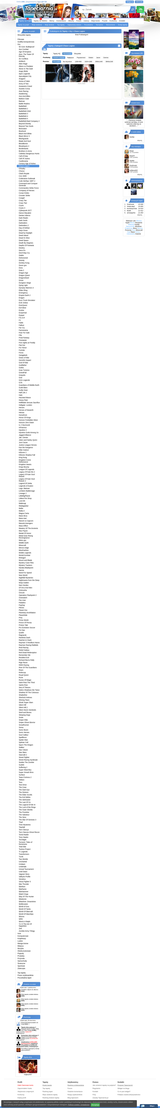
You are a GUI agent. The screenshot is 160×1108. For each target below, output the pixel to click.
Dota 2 (21, 270)
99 (80, 19)
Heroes (21, 408)
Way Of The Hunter (26, 897)
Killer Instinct (24, 450)
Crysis (21, 205)
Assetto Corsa (24, 89)
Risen (21, 670)
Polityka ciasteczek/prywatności (129, 1095)
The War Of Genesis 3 (27, 820)
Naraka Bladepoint (26, 568)
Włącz (152, 1106)
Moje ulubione (37, 25)
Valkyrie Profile (24, 877)
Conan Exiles (24, 193)
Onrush (22, 593)
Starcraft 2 (23, 755)
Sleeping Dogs (24, 715)
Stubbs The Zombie (26, 762)
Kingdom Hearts (25, 464)
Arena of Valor (24, 81)
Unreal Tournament (26, 869)
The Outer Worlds (26, 810)
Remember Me (24, 655)
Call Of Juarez (24, 159)
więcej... (140, 140)
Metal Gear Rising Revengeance (26, 537)
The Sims (22, 817)
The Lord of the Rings (27, 807)
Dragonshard (24, 278)
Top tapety (61, 25)
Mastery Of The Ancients (28, 528)
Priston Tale (23, 625)
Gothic (21, 368)
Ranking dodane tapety (50, 1098)
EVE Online (23, 303)
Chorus (21, 171)
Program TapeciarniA (125, 1085)
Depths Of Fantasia (26, 245)
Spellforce (23, 737)
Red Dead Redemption (28, 653)
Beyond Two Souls (26, 126)
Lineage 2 (23, 493)
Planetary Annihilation (27, 613)
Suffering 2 (23, 767)
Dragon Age (23, 273)
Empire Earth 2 (24, 295)
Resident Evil (24, 658)
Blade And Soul (25, 141)
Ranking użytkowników (76, 1085)
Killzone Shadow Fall (27, 455)
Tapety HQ (56, 54)
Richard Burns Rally (26, 660)
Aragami (22, 79)
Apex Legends (24, 74)
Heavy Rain (23, 400)
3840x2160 (109, 61)
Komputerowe (23, 936)
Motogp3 (22, 558)
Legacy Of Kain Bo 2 (27, 472)
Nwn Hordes (23, 585)
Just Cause (23, 442)
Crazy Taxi (23, 203)
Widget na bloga (123, 1088)
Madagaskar (23, 506)
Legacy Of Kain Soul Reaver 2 (27, 480)
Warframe (22, 889)
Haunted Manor (25, 398)
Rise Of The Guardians (28, 668)
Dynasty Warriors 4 (26, 288)
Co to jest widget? (124, 1091)
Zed (20, 928)
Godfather (23, 365)
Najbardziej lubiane (74, 25)
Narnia (21, 570)
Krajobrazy (22, 938)
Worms (21, 917)
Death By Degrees (26, 243)
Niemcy (140, 228)
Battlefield (22, 106)
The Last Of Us (25, 802)
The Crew (22, 787)
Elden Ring (23, 290)
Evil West (22, 308)
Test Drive (23, 785)
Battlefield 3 (23, 114)
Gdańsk (138, 234)
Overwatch (23, 598)
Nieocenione (110, 25)
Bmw (135, 228)
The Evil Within (24, 797)
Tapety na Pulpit (25, 21)
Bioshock (22, 131)
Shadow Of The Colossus (29, 692)
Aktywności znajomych (26, 1091)
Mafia (21, 508)
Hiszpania (138, 223)
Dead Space (23, 240)
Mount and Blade (25, 560)
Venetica (22, 879)
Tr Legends (23, 852)
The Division (23, 792)
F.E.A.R (22, 318)
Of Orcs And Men (25, 588)
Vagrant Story (24, 874)
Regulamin (96, 1088)
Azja (128, 232)
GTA (20, 383)
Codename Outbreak (27, 179)
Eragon (21, 298)
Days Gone (23, 230)
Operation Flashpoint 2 (28, 595)
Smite (21, 717)
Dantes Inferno (24, 215)
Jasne (98, 58)
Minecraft (22, 545)
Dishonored (23, 258)
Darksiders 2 (24, 225)
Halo (20, 395)
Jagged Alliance (25, 435)
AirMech (22, 61)
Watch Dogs (23, 894)
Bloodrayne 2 (24, 146)
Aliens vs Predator (26, 66)
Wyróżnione (67, 54)
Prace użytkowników (26, 975)
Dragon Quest (24, 275)
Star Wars (23, 752)
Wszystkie (77, 54)
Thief (21, 822)
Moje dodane (49, 25)
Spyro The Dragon (26, 745)
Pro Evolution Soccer (27, 628)
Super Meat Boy (25, 770)
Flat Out (22, 345)
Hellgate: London (25, 405)
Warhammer (23, 892)
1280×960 (78, 61)
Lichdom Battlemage (27, 491)
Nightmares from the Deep (29, 580)
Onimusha (23, 590)
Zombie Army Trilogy (27, 931)
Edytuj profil (22, 1098)
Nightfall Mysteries (26, 578)
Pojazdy (21, 953)
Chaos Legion (24, 166)
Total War (22, 847)
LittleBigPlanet (24, 496)
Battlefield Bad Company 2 (29, 121)
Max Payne (23, 531)
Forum (78, 21)
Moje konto (95, 21)
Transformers (24, 854)
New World (23, 575)
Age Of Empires (25, 52)
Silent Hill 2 (23, 707)
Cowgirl (22, 198)
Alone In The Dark (26, 69)
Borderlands (23, 149)
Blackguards (23, 139)
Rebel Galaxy (24, 650)
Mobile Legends (25, 553)
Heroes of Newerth (26, 410)
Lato (134, 221)
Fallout (21, 325)
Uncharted (23, 862)
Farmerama (23, 330)
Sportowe (21, 966)
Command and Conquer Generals (28, 184)
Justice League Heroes (28, 445)
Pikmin (21, 608)
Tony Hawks (23, 837)
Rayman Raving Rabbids (28, 645)
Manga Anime (23, 943)
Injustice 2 (23, 430)
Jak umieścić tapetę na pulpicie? (104, 1085)
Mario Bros (23, 516)
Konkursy (113, 21)
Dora (21, 268)
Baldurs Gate (24, 99)
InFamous (23, 428)
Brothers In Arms (25, 151)
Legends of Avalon (26, 486)
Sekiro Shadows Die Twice (29, 690)
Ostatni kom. (135, 103)
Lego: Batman (24, 488)
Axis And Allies (24, 96)
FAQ (94, 1095)
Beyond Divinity (25, 124)
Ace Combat (23, 49)
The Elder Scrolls (25, 795)
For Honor (23, 348)
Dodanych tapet (136, 201)
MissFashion (24, 550)
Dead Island (23, 235)
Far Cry (22, 328)
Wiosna (139, 221)
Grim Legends (24, 380)
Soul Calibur (23, 735)
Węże (133, 232)
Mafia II (22, 511)
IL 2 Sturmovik (24, 425)
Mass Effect (23, 526)
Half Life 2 (23, 393)
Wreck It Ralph (24, 922)
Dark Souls (23, 220)
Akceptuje (95, 1105)
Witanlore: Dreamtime (27, 902)
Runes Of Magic (25, 680)
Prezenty (128, 230)
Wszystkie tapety (24, 35)
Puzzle (104, 21)
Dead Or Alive (24, 238)
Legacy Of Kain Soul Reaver (27, 475)
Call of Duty (23, 156)
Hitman (21, 413)
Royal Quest (23, 675)
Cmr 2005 (22, 176)
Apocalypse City (25, 76)
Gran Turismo (24, 370)
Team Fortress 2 (25, 777)
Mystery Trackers (25, 565)
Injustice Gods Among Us (28, 432)
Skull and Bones (25, 712)
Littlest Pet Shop (25, 498)
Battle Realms (24, 104)
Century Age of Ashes (27, 164)
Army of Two (24, 84)
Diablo (21, 255)
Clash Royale (24, 174)
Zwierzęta (21, 968)
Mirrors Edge (24, 548)
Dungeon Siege (25, 283)
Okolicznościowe (24, 951)
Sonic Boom (23, 730)
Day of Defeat (24, 228)
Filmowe (21, 39)
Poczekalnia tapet (25, 978)
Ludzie (20, 941)
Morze (132, 223)
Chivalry (22, 169)
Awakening (23, 94)
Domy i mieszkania (133, 233)
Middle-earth (24, 543)
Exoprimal (23, 313)
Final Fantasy (24, 338)
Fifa (20, 335)
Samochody (22, 961)
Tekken (21, 780)
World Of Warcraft (26, 912)
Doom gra (22, 265)
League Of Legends (26, 469)
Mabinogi (22, 503)
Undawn (22, 864)
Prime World (23, 620)
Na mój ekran (67, 61)
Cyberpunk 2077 (25, 210)
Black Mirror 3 (24, 136)
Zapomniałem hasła (25, 1088)
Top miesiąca (136, 146)
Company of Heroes (26, 190)
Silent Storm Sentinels (27, 710)
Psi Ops (22, 630)
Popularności (81, 58)
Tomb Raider (24, 835)
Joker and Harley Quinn (28, 440)
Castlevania (23, 161)
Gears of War (24, 358)
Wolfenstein (23, 904)
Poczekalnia (88, 25)
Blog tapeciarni (73, 1098)
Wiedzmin (22, 899)
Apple (127, 223)
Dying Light (23, 285)
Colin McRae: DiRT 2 (27, 181)
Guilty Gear (23, 390)
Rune (21, 677)
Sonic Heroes (24, 732)
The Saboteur (24, 815)
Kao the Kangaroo (26, 447)
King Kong (23, 457)
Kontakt (95, 1091)
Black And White (25, 134)
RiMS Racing (24, 665)
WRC (21, 919)
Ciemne (105, 58)
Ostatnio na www (30, 984)
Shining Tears (24, 700)
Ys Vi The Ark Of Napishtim (25, 925)
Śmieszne (21, 963)
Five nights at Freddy (27, 343)
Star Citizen (23, 750)
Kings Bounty (24, 467)
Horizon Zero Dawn (26, 423)
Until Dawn (23, 872)
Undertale (22, 867)
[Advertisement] (81, 91)
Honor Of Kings (25, 418)
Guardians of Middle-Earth (29, 385)
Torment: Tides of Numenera (25, 843)
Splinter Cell (23, 742)
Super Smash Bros (26, 772)
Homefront (23, 415)
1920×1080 (88, 61)
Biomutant (23, 129)
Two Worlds (23, 859)
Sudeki (21, 765)
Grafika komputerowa (26, 42)
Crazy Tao (23, 200)
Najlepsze (70, 58)
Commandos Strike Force (29, 188)
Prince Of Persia (25, 623)
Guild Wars (23, 388)
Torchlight (22, 840)
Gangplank (23, 355)
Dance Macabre (25, 213)
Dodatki (122, 21)
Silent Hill (22, 705)
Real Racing (23, 648)
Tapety (65, 31)
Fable (21, 323)
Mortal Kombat (24, 555)
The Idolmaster (24, 800)
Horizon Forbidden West (28, 420)
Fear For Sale (24, 333)
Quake (21, 633)
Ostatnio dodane (58, 58)
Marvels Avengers (26, 523)
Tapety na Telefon (40, 21)
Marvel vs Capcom (26, 521)
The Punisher (24, 812)
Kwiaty (137, 224)
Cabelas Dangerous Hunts (29, 154)
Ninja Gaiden (24, 583)
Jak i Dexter (23, 437)
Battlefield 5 (23, 119)
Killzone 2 (22, 452)
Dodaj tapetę (122, 25)
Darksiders (23, 223)
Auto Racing (23, 91)
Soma (21, 727)
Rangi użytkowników (75, 1095)
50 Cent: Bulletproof (26, 47)
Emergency (23, 293)
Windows (138, 226)
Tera (20, 782)
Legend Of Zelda (25, 483)
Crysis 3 (22, 208)
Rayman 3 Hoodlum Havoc (29, 643)
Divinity (21, 260)
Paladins (22, 603)
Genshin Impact (25, 360)
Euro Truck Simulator (27, 300)
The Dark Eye (24, 790)
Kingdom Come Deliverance (25, 461)
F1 (20, 320)
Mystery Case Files (26, 563)
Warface (22, 887)
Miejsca (21, 946)
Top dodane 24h (137, 53)
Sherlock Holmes (25, 697)
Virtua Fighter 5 (25, 882)
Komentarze (61, 21)
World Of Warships (26, 914)
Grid (20, 378)
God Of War (23, 363)
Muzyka (21, 948)
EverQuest (23, 305)
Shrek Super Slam (26, 702)
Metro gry (22, 540)
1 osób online (136, 132)
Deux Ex (22, 250)
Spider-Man (23, 740)
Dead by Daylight (25, 233)
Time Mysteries (25, 825)
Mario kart (23, 518)
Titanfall (22, 827)
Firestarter (23, 340)
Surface (22, 775)
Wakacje (129, 221)
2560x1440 (98, 61)
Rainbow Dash (24, 638)
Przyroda (21, 958)
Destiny (22, 248)
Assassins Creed (25, 86)
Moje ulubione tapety (50, 1095)
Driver (21, 280)
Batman (22, 101)
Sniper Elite (23, 720)
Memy (52, 21)
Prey (20, 618)
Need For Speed (25, 573)
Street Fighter (24, 757)
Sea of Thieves (24, 687)
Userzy (86, 21)
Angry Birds (23, 71)
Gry (19, 44)
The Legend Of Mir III (27, 805)
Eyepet (21, 315)
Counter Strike (24, 195)
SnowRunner (24, 725)
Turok (21, 857)
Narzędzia (99, 25)
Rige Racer (23, 663)
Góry (133, 230)
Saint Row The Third (27, 682)
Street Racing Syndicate (28, 760)
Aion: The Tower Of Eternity (26, 55)
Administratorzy (136, 181)
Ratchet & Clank (25, 640)
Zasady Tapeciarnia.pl (100, 1098)
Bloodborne (23, 144)
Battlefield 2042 (25, 111)
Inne (19, 933)
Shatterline (23, 695)
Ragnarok (22, 635)
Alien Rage (23, 64)
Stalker (21, 747)
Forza (21, 353)
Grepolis (22, 375)
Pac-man (22, 600)
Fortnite (22, 350)
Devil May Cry (24, 253)
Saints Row (23, 685)
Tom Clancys (24, 830)
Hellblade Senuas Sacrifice (29, 403)
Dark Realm (23, 218)
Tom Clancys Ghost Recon (29, 832)
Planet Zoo (23, 610)
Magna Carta (24, 513)
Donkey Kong (24, 263)
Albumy (71, 21)
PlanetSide (23, 615)
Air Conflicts (23, 59)
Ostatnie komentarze (75, 1091)
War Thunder (24, 884)
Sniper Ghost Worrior (27, 722)
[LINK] (34, 1037)
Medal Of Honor (25, 533)
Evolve (21, 310)
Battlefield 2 (23, 109)
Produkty (21, 956)
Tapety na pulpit (23, 25)
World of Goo (24, 907)
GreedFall (22, 373)
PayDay (22, 605)
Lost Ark (22, 501)
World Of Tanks (25, 909)
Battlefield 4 (23, 116)
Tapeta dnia (28, 1057)
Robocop (22, 673)
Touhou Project (24, 849)
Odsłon (90, 58)
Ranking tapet (47, 1091)
